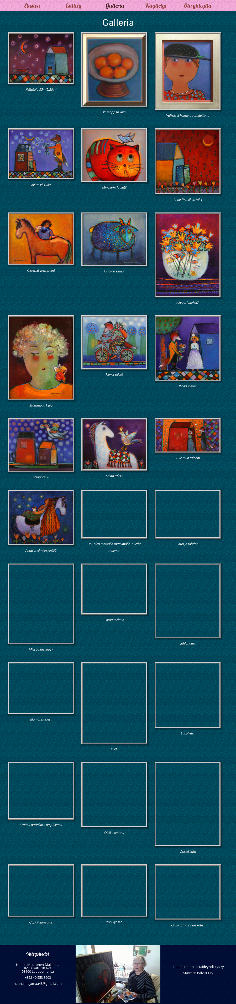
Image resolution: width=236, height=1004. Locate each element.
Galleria (115, 5)
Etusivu (32, 5)
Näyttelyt (156, 5)
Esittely (73, 5)
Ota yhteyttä (197, 5)
